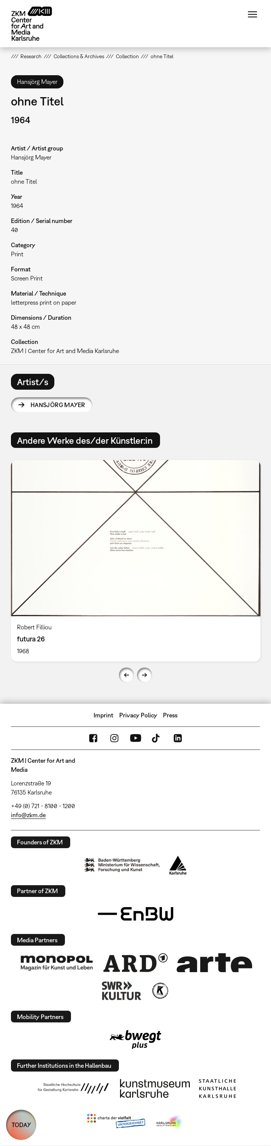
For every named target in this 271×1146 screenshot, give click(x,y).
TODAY (21, 1124)
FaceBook (93, 738)
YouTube (135, 738)
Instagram (114, 738)
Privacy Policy (138, 715)
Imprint (103, 715)
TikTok (156, 738)
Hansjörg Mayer (58, 404)
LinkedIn (177, 738)
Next (144, 675)
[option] (135, 560)
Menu (252, 14)
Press (170, 715)
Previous (126, 675)
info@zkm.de (28, 814)
